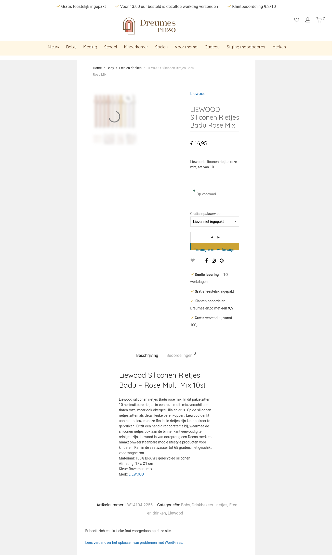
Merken (279, 46)
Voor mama (186, 46)
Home (97, 68)
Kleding (90, 46)
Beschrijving (147, 355)
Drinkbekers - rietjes (209, 505)
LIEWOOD (136, 474)
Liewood (198, 93)
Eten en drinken (130, 68)
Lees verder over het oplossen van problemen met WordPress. (134, 542)
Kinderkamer (136, 46)
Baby (71, 46)
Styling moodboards (246, 46)
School (110, 46)
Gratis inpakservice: (205, 214)
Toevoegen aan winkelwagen (215, 249)
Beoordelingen (181, 354)
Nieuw (53, 46)
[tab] (147, 355)
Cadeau (212, 46)
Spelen (161, 46)
